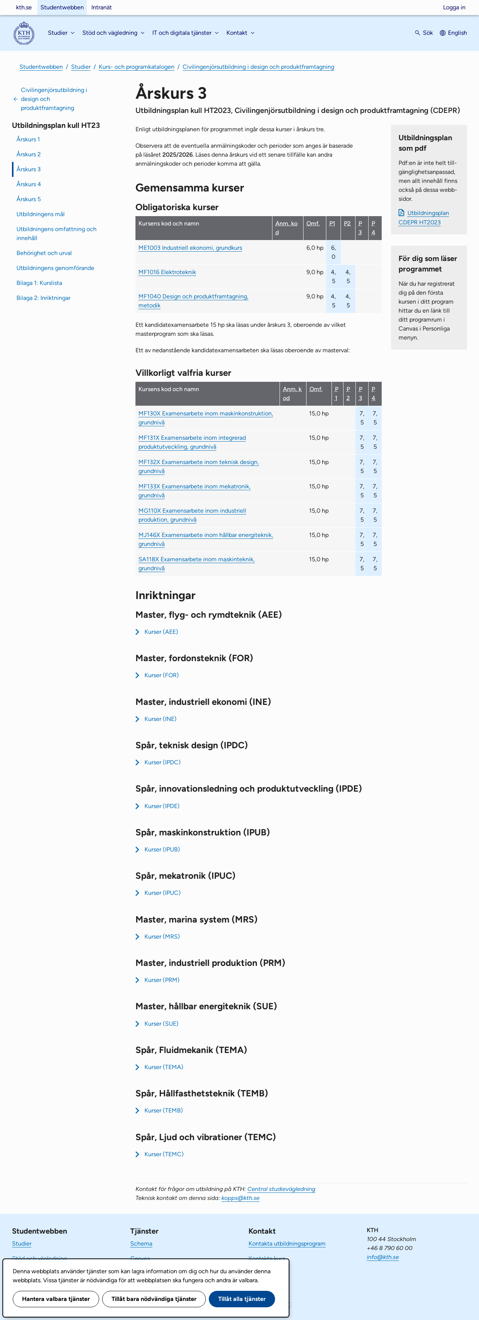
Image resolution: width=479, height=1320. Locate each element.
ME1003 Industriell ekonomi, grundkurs (190, 247)
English (457, 32)
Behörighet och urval (44, 253)
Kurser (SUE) (161, 1023)
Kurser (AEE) (161, 631)
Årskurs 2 (28, 154)
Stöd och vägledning (39, 1258)
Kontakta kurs (266, 1258)
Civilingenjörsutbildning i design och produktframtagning (258, 66)
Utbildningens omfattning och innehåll (56, 233)
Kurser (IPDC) (162, 762)
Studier (81, 66)
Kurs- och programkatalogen (136, 66)
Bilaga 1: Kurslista (39, 282)
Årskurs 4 (28, 184)
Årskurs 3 (28, 169)
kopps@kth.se (241, 1197)
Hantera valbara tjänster (56, 1298)
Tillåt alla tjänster (242, 1298)
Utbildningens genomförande (55, 267)
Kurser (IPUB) (162, 849)
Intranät (101, 7)
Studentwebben (62, 7)
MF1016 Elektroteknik (167, 272)
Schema (141, 1243)
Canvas (140, 1258)
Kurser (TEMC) (164, 1154)
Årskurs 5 (28, 199)
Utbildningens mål (40, 214)
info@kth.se (383, 1257)
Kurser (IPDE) (162, 806)
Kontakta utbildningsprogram (287, 1243)
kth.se (24, 7)
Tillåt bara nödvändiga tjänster (154, 1298)
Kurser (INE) (160, 718)
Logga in (454, 7)
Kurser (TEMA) (163, 1067)
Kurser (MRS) (162, 936)
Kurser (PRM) (162, 979)
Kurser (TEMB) (163, 1110)
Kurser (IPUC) (162, 892)
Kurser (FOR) (161, 675)
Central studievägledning (281, 1188)
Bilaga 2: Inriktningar (43, 297)
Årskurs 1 (28, 139)
